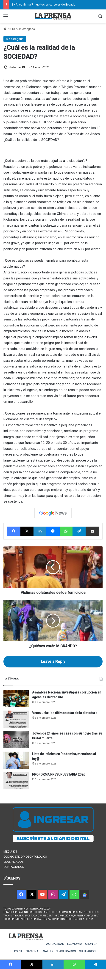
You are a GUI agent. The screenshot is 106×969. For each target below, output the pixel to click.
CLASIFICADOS (13, 861)
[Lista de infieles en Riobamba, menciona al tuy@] (16, 760)
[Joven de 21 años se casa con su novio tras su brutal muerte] (16, 739)
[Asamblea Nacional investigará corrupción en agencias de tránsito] (16, 698)
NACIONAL (33, 951)
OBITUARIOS (87, 951)
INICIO (9, 29)
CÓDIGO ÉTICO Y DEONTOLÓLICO (25, 856)
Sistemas (15, 67)
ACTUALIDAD (55, 943)
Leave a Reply (53, 661)
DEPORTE (17, 951)
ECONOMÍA (74, 943)
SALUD (48, 951)
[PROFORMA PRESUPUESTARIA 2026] (16, 780)
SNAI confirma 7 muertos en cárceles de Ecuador (44, 4)
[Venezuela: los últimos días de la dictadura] (16, 719)
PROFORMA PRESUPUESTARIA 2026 (58, 774)
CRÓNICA (91, 943)
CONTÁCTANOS (13, 866)
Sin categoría (26, 29)
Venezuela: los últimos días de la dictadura (64, 713)
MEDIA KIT (10, 851)
